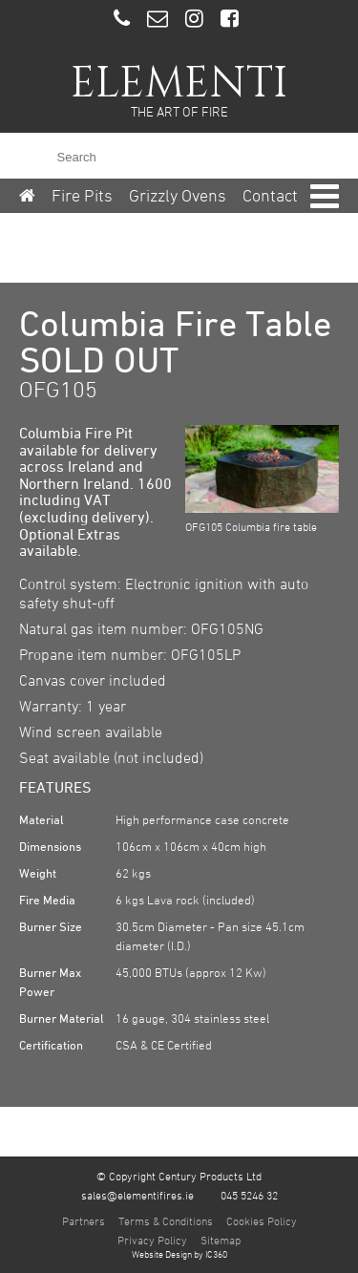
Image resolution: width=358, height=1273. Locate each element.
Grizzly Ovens (177, 195)
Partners (83, 1220)
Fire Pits (82, 195)
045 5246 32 (249, 1194)
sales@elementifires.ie (137, 1194)
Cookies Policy (261, 1220)
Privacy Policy (152, 1239)
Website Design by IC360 (179, 1254)
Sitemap (220, 1239)
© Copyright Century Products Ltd (179, 1175)
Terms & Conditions (165, 1220)
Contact (270, 195)
